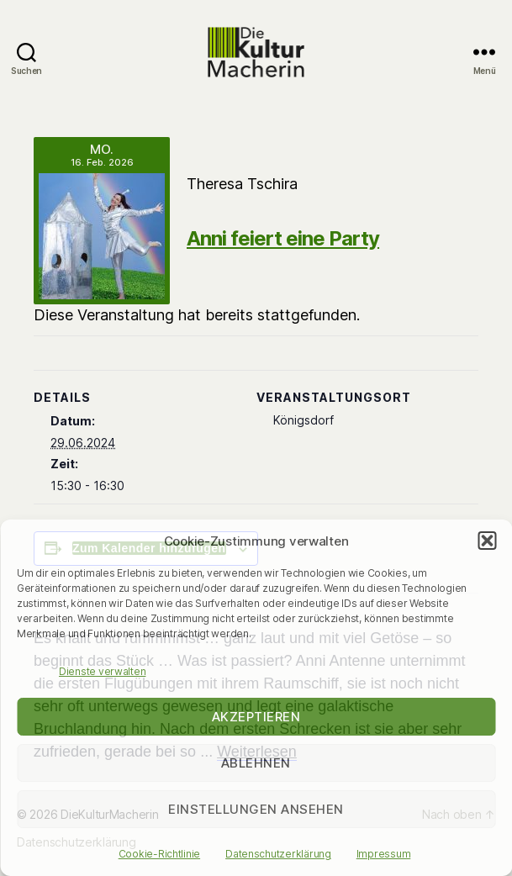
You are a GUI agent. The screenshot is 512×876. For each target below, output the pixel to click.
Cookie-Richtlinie (159, 853)
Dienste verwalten (102, 671)
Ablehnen (256, 763)
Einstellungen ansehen (256, 809)
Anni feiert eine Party (283, 238)
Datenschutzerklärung (278, 853)
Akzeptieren (256, 717)
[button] (486, 540)
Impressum (383, 853)
